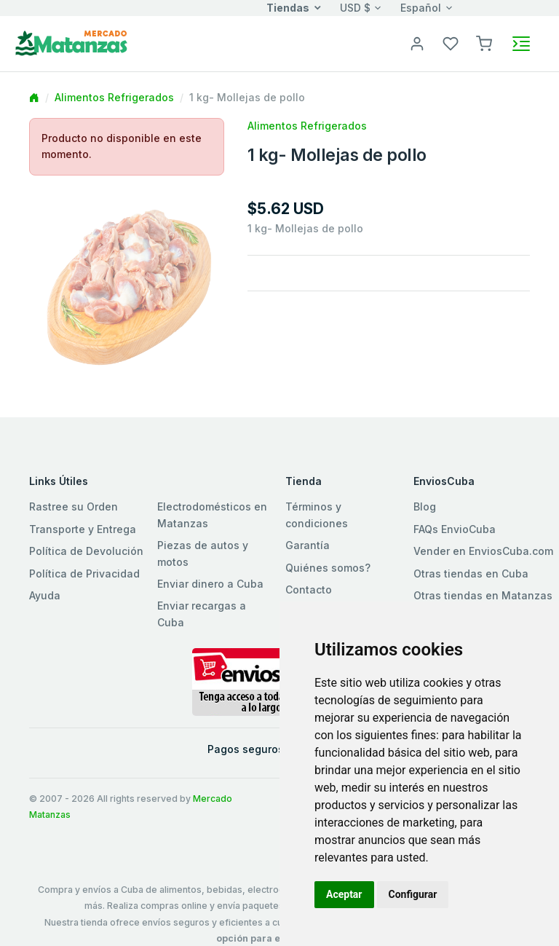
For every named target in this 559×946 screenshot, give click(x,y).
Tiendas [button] (287, 7)
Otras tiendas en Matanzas (482, 595)
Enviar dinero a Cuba (210, 584)
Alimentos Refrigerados (114, 97)
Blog (424, 506)
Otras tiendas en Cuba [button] (470, 573)
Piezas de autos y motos (202, 553)
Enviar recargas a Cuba (201, 613)
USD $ (355, 7)
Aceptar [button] (344, 894)
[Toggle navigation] (521, 43)
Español (420, 7)
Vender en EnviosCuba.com (483, 551)
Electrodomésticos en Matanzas (212, 514)
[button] (484, 42)
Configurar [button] (413, 894)
